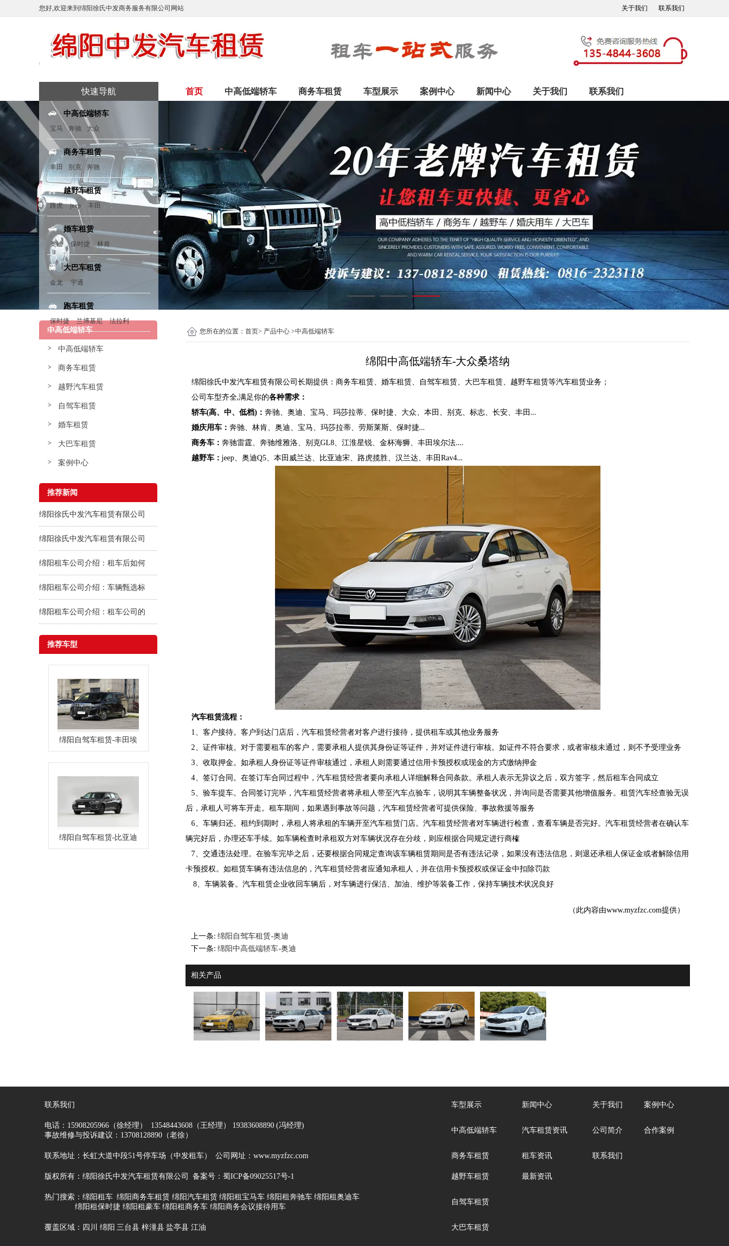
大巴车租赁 (77, 444)
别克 (74, 167)
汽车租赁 (571, 382)
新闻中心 (493, 91)
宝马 (56, 128)
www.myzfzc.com (634, 910)
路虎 (56, 205)
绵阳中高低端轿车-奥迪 (257, 949)
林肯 (103, 244)
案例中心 (437, 91)
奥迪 (56, 244)
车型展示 (380, 91)
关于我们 (635, 8)
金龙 (56, 282)
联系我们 (671, 8)
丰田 (56, 167)
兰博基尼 (90, 321)
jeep (75, 205)
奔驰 (74, 128)
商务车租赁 (320, 91)
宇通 (77, 282)
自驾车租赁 (77, 406)
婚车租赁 (73, 425)
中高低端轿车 (251, 91)
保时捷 (80, 244)
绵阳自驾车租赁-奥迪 (253, 936)
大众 (93, 128)
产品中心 (277, 331)
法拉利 (119, 321)
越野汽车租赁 (81, 387)
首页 (194, 91)
